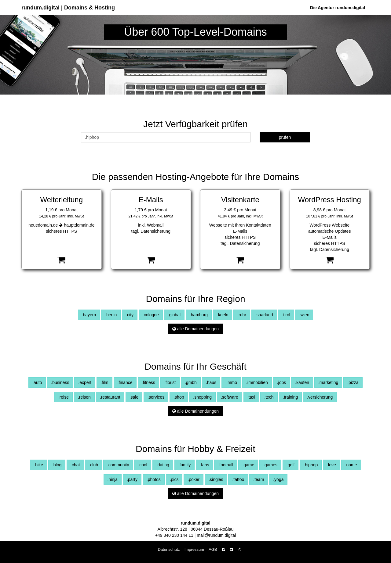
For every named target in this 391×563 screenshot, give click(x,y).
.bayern (89, 314)
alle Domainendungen (195, 328)
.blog (56, 464)
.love (331, 464)
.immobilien (257, 382)
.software (229, 397)
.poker (193, 479)
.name (351, 464)
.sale (134, 397)
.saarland (264, 314)
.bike (38, 464)
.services (156, 397)
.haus (211, 382)
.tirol (286, 314)
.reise (63, 397)
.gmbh (191, 382)
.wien (304, 314)
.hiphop (311, 464)
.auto (37, 382)
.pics (174, 479)
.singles (216, 479)
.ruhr (241, 314)
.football (225, 464)
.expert (84, 382)
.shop (179, 397)
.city (129, 314)
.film (104, 382)
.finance (125, 382)
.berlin (111, 314)
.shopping (202, 397)
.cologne (151, 314)
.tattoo (238, 479)
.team (258, 479)
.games (270, 464)
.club (93, 464)
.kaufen (302, 382)
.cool (142, 464)
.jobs (281, 382)
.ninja (113, 479)
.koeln (222, 314)
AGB (213, 549)
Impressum (194, 549)
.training (290, 397)
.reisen (84, 397)
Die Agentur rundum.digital (337, 7)
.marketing (328, 382)
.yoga (278, 479)
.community (118, 464)
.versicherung (320, 397)
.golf (290, 464)
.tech (268, 397)
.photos (154, 479)
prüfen (285, 137)
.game (248, 464)
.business (60, 382)
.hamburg (199, 314)
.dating (162, 464)
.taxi (251, 397)
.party (132, 479)
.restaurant (110, 397)
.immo (231, 382)
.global (174, 314)
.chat (75, 464)
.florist (170, 382)
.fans (204, 464)
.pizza (353, 382)
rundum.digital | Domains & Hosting (68, 8)
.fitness (148, 382)
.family (184, 464)
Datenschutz (169, 549)
